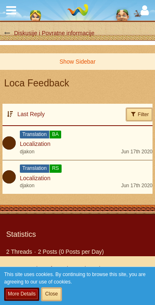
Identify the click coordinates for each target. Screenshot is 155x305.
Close (51, 294)
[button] (11, 10)
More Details (22, 294)
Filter (139, 114)
